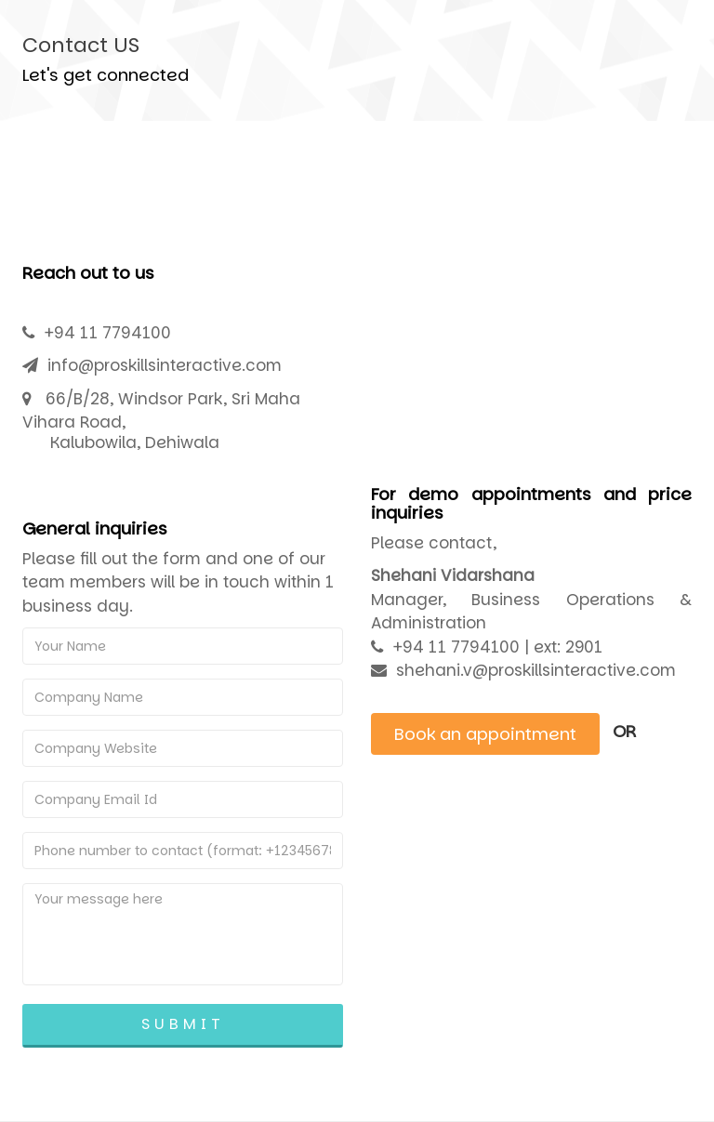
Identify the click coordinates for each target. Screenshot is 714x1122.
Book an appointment (485, 734)
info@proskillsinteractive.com (164, 365)
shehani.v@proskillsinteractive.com (536, 670)
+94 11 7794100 (107, 333)
